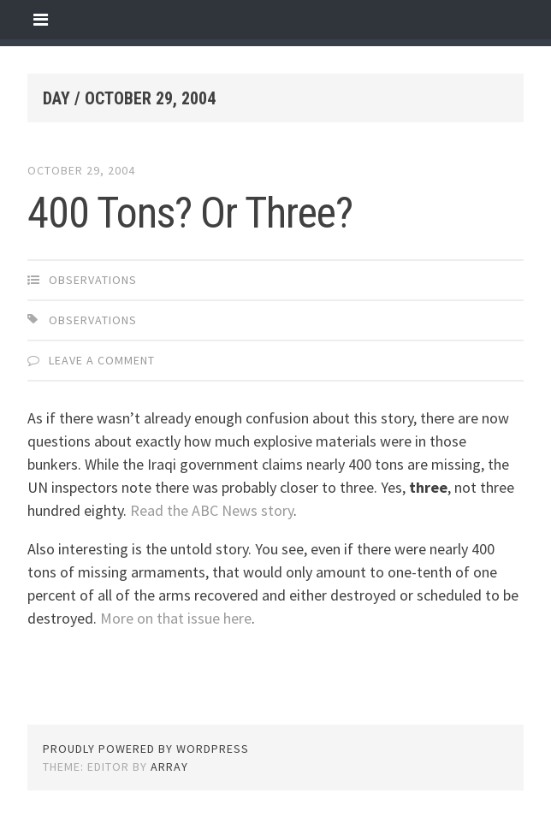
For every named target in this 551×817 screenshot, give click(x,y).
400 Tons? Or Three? (190, 213)
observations (93, 279)
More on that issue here (176, 618)
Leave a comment (102, 360)
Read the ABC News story (211, 510)
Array (169, 766)
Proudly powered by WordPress (146, 748)
